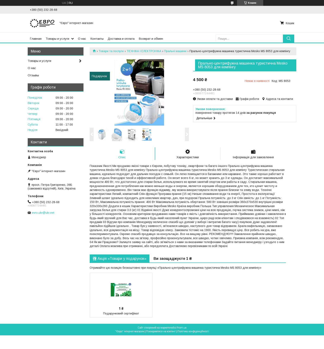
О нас (82, 38)
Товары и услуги (57, 38)
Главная (36, 38)
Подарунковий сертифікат (121, 313)
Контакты (97, 38)
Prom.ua (181, 327)
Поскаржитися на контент (161, 331)
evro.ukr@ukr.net (43, 212)
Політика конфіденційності (193, 331)
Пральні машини (175, 51)
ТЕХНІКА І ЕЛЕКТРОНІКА (144, 51)
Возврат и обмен (151, 38)
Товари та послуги (111, 51)
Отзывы (33, 75)
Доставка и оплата (121, 38)
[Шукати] (288, 39)
